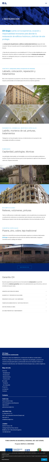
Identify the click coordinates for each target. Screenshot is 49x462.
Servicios (4, 370)
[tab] (24, 291)
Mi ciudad (4, 381)
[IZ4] (4, 3)
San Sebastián (6, 385)
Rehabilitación (6, 373)
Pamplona (5, 383)
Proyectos (5, 387)
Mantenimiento (7, 377)
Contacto (4, 391)
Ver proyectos (24, 267)
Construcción (6, 379)
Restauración (6, 375)
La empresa (5, 389)
